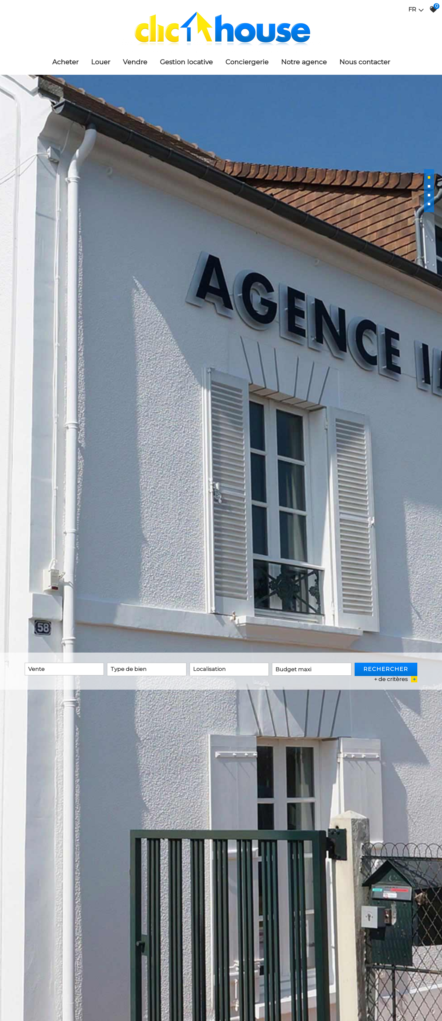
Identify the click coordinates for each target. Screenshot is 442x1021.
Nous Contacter (364, 62)
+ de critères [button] (395, 679)
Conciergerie (246, 62)
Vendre (135, 62)
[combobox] (64, 669)
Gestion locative (186, 62)
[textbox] (146, 669)
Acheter (65, 62)
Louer (100, 62)
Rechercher (385, 669)
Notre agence (304, 62)
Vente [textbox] (36, 669)
